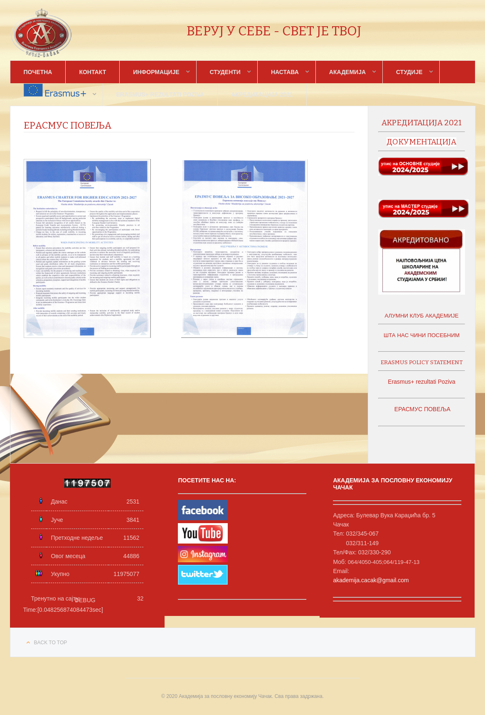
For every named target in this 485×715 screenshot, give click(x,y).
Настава (285, 72)
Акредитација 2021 (262, 94)
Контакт (92, 72)
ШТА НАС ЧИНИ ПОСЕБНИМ (422, 335)
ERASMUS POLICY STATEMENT (422, 362)
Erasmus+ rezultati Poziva (160, 94)
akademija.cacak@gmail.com (371, 580)
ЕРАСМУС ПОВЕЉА (422, 409)
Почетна (38, 72)
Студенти (225, 72)
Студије (409, 72)
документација (421, 141)
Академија (347, 72)
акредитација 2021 (422, 122)
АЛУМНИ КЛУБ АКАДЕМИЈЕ (421, 316)
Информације (156, 72)
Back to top (50, 642)
